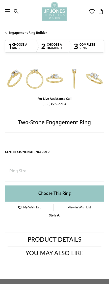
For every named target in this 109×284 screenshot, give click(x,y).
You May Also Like (54, 253)
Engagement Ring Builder (28, 32)
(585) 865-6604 (55, 104)
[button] (16, 11)
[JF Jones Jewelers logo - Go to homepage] (54, 11)
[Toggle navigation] (6, 11)
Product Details (54, 239)
